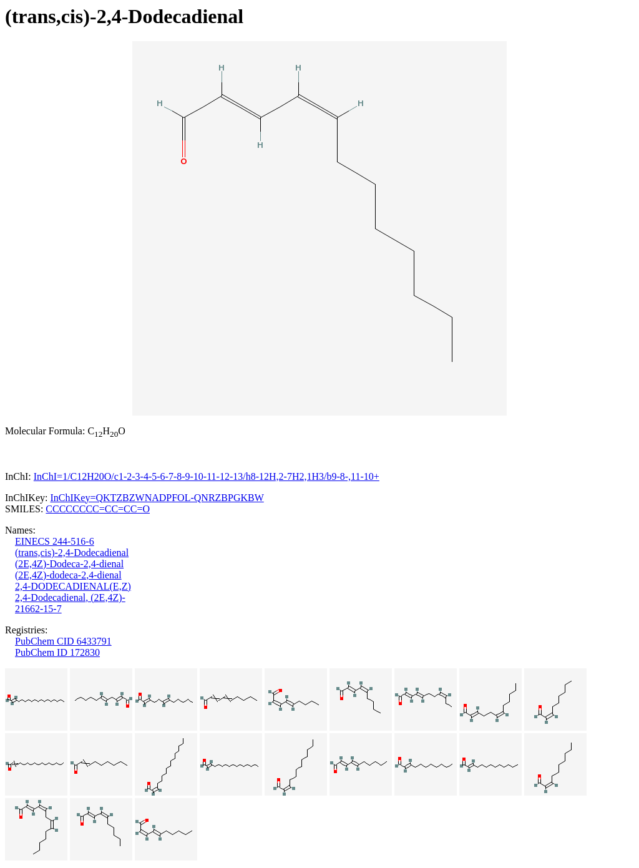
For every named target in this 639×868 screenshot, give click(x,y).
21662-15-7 (38, 608)
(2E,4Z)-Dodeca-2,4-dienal (69, 563)
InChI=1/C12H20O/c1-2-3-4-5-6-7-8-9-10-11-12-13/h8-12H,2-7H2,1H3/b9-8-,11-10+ (206, 476)
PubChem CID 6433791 (63, 641)
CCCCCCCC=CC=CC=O (98, 509)
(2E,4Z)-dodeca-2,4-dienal (68, 575)
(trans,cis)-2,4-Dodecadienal (72, 552)
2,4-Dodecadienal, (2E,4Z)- (70, 597)
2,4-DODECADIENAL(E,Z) (73, 586)
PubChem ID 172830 (57, 652)
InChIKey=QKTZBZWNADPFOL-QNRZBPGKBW (156, 497)
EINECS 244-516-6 (54, 541)
